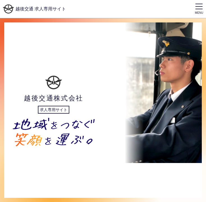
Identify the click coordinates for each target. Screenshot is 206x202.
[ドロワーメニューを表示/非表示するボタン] (199, 9)
